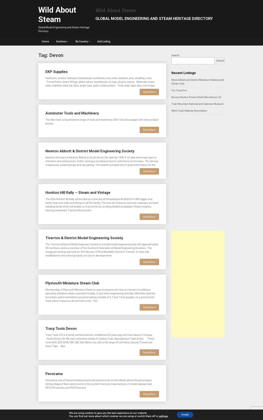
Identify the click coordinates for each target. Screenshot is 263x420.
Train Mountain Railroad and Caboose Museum (197, 104)
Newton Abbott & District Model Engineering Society (90, 151)
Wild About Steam (57, 14)
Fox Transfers (179, 90)
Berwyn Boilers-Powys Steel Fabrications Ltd (196, 97)
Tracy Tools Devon (61, 328)
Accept (185, 414)
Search (175, 55)
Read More (149, 92)
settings (162, 416)
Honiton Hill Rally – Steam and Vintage (77, 192)
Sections (61, 41)
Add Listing (103, 41)
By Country (82, 41)
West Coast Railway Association (189, 110)
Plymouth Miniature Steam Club (72, 283)
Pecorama (54, 374)
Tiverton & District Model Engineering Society (84, 238)
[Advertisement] (198, 284)
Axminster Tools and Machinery (72, 113)
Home (45, 41)
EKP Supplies (56, 72)
